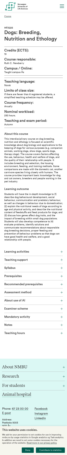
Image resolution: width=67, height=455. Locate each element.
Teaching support (33, 259)
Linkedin (40, 418)
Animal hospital (16, 394)
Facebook (41, 408)
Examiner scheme (33, 308)
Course (7, 16)
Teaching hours (33, 333)
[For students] (33, 385)
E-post (6, 413)
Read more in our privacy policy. (42, 443)
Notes (33, 324)
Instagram (41, 413)
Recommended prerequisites (33, 284)
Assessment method (33, 292)
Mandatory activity (33, 316)
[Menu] (62, 6)
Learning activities (33, 251)
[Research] (33, 376)
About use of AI (33, 300)
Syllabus (33, 267)
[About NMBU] (33, 367)
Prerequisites (33, 276)
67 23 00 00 (20, 408)
